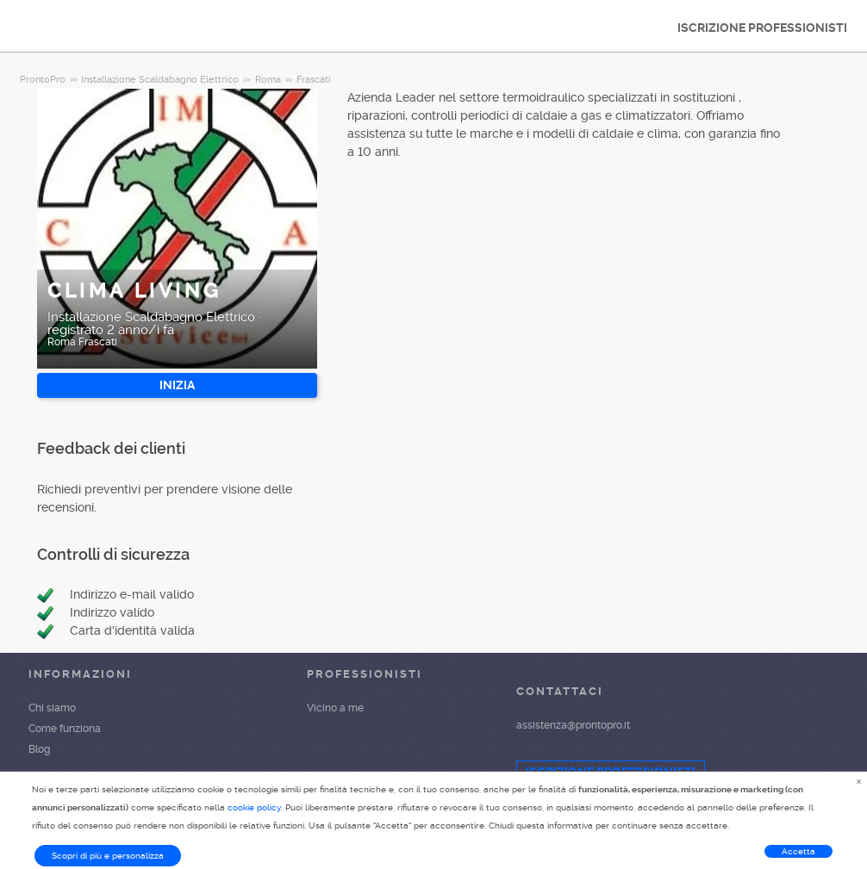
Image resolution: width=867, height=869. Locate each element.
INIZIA (177, 385)
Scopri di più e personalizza (108, 855)
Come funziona (64, 729)
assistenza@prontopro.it (573, 725)
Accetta (798, 851)
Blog (39, 749)
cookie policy (254, 807)
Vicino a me (335, 708)
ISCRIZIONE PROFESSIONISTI (762, 27)
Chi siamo (52, 708)
